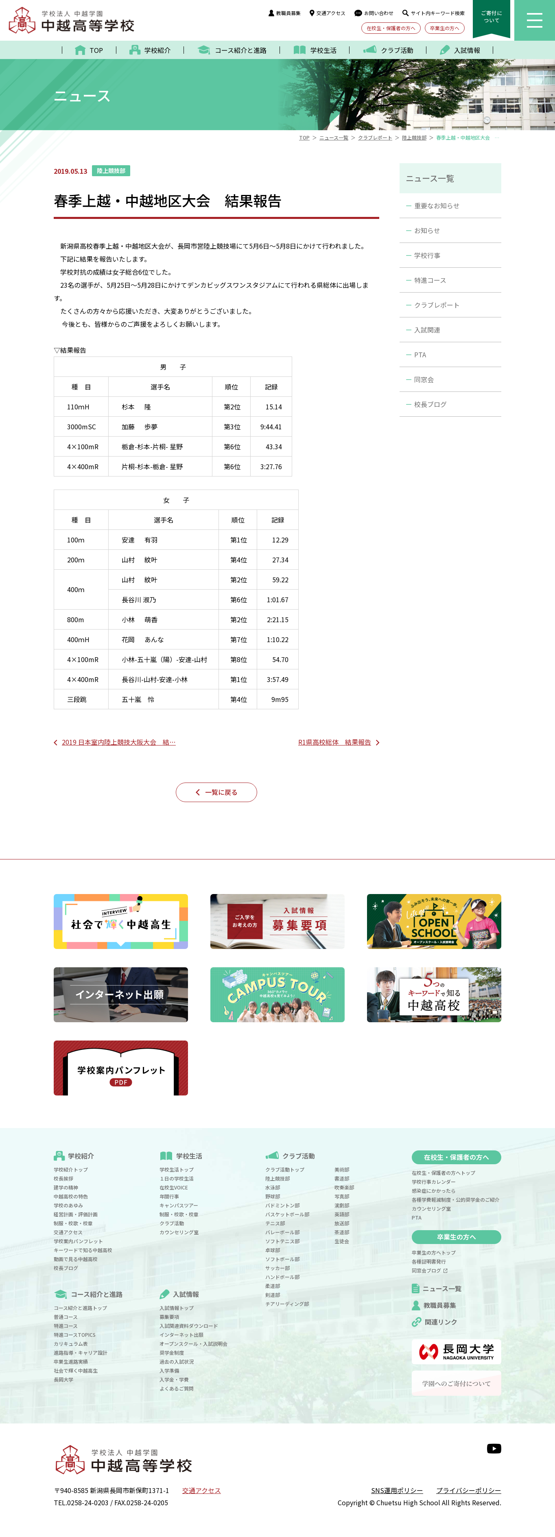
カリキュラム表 (71, 1343)
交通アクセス (327, 12)
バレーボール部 (282, 1232)
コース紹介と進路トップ (80, 1307)
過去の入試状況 (177, 1361)
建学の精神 (66, 1187)
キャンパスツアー (179, 1205)
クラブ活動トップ (284, 1169)
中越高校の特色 (71, 1196)
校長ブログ (430, 404)
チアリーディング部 (287, 1303)
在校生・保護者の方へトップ (443, 1172)
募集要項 (169, 1316)
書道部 (341, 1178)
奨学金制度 (172, 1352)
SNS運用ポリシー (397, 1490)
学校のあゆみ (68, 1205)
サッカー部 (277, 1267)
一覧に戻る (221, 792)
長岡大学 (63, 1379)
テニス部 (275, 1223)
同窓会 (424, 379)
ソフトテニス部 (282, 1240)
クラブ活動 (172, 1223)
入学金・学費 (174, 1379)
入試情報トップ (177, 1307)
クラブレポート (437, 305)
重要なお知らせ (437, 205)
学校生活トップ (177, 1169)
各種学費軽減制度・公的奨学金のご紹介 (456, 1199)
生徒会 (341, 1240)
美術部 (341, 1169)
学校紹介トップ (71, 1169)
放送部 (341, 1223)
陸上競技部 (277, 1178)
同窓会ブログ (430, 1270)
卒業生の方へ (444, 27)
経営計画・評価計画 (76, 1214)
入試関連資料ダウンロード (189, 1325)
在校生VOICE (174, 1187)
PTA (420, 354)
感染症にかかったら (434, 1190)
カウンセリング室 (179, 1232)
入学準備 (169, 1370)
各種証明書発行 (429, 1261)
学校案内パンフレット (78, 1240)
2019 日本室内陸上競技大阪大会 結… (119, 742)
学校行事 (427, 255)
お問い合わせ (373, 12)
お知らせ (427, 230)
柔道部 (272, 1285)
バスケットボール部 (287, 1214)
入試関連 (427, 330)
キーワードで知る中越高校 (83, 1249)
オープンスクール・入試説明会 (193, 1343)
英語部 (341, 1214)
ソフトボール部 (282, 1258)
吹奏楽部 (344, 1187)
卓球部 (272, 1249)
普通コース (66, 1316)
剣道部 (272, 1294)
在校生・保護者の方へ (391, 27)
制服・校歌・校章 (73, 1223)
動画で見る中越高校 (76, 1258)
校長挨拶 (63, 1178)
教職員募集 (285, 12)
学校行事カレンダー (434, 1181)
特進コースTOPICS (75, 1334)
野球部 (272, 1196)
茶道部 (341, 1232)
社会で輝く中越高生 (76, 1370)
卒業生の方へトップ (434, 1252)
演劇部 (341, 1205)
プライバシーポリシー (468, 1490)
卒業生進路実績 (71, 1361)
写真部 (341, 1196)
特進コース (430, 280)
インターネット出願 (181, 1334)
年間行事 (169, 1196)
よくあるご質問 (177, 1388)
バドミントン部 (282, 1205)
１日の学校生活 (177, 1178)
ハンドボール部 (282, 1276)
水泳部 (272, 1187)
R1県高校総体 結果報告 (334, 742)
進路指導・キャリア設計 (80, 1352)
